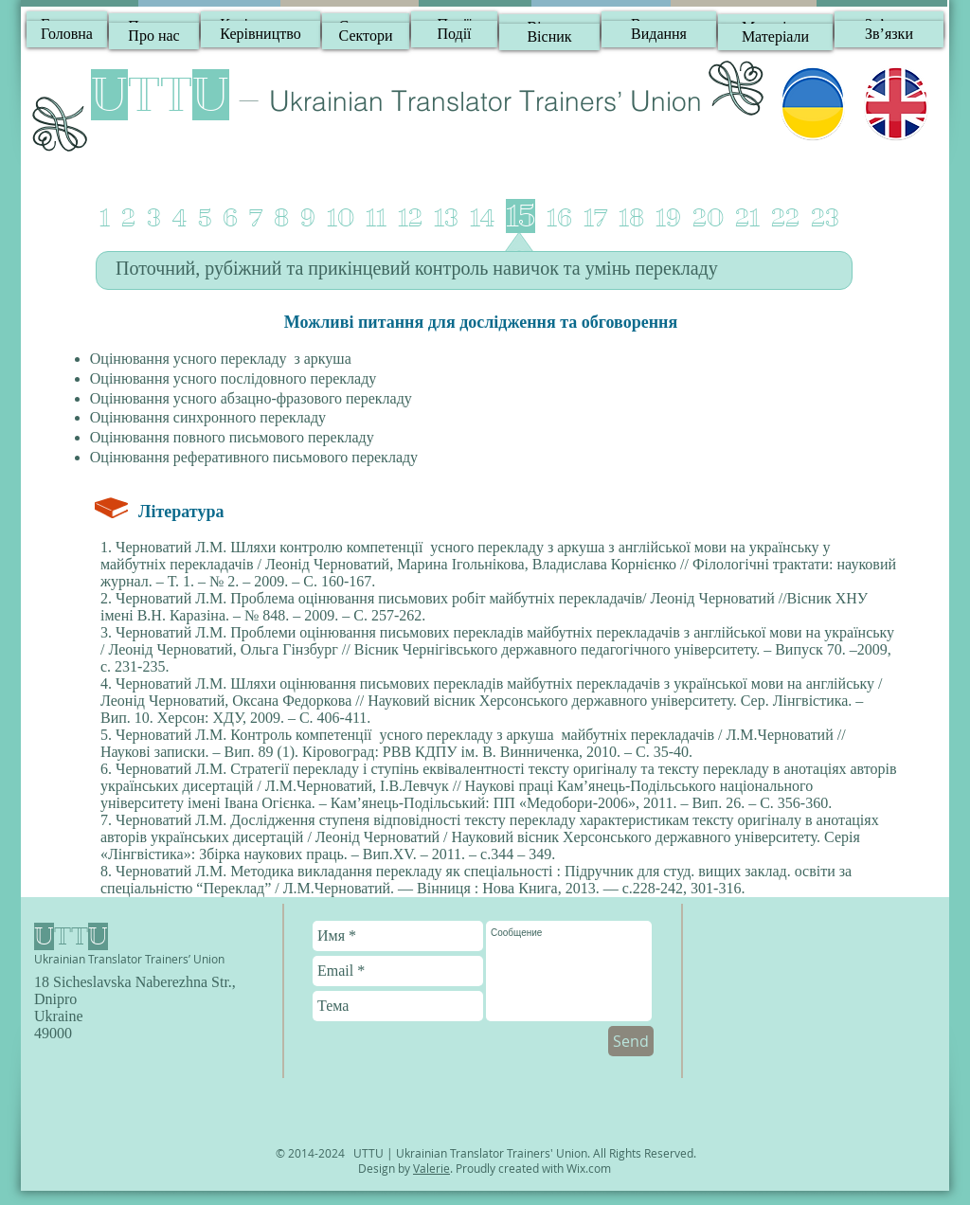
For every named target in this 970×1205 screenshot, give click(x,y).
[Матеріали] (775, 37)
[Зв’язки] (889, 34)
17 (595, 218)
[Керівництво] (260, 34)
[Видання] (659, 34)
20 (708, 218)
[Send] (631, 1041)
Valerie (431, 1168)
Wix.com (589, 1168)
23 (825, 218)
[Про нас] (154, 36)
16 (559, 218)
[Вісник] (549, 37)
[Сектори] (365, 36)
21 (747, 218)
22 (785, 218)
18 (631, 218)
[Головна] (67, 34)
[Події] (454, 34)
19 (668, 218)
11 (376, 218)
